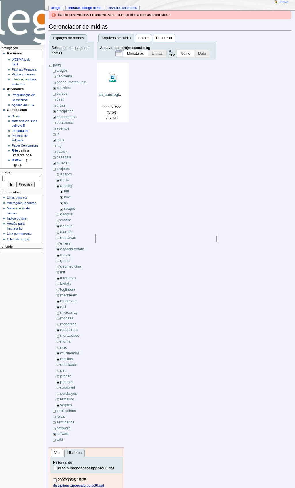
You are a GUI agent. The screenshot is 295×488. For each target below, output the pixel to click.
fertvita (65, 255)
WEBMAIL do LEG (21, 62)
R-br (15, 150)
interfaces (68, 278)
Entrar (283, 1)
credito (65, 220)
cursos (62, 94)
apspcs (66, 174)
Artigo (55, 8)
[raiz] (57, 65)
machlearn (68, 295)
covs (67, 197)
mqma (65, 341)
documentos (67, 117)
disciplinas (65, 111)
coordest (64, 88)
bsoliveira (64, 76)
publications (66, 411)
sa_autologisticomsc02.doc (122, 95)
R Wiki (16, 160)
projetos (63, 169)
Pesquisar (164, 38)
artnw (64, 180)
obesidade (68, 365)
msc (63, 347)
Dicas (16, 116)
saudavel (67, 388)
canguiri (66, 214)
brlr (66, 191)
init (62, 272)
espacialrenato (72, 249)
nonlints (66, 359)
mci (63, 307)
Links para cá (17, 197)
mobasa (66, 318)
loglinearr (67, 289)
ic (58, 134)
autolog (66, 186)
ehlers (65, 243)
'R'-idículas (20, 131)
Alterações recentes (21, 203)
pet (62, 370)
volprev (66, 405)
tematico (67, 399)
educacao (68, 238)
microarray (68, 313)
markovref (68, 301)
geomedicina (70, 266)
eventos (63, 128)
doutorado (65, 123)
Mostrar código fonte (84, 8)
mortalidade (69, 336)
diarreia (66, 232)
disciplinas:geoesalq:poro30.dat (86, 468)
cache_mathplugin (71, 82)
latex (61, 140)
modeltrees (69, 330)
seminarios (65, 422)
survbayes (68, 393)
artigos (62, 71)
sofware (63, 434)
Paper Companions (25, 145)
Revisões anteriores (123, 8)
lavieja (65, 284)
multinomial (69, 353)
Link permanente (19, 233)
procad (65, 376)
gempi (65, 261)
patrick (62, 152)
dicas (61, 105)
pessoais (64, 157)
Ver (57, 453)
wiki (60, 440)
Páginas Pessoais (24, 69)
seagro (69, 209)
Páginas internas (23, 74)
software (64, 428)
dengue (66, 226)
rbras (61, 417)
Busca (6, 172)
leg (59, 146)
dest (60, 99)
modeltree (68, 324)
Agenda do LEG (23, 105)
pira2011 (64, 163)
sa (66, 203)
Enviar (143, 38)
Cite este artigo (18, 239)
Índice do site (17, 218)
